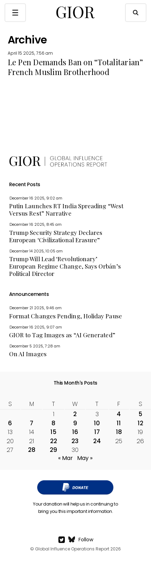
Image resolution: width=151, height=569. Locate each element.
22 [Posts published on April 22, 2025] (53, 441)
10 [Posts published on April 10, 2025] (97, 423)
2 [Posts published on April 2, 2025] (75, 414)
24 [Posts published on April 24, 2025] (97, 441)
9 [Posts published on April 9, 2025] (75, 423)
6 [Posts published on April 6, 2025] (10, 423)
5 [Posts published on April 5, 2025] (140, 414)
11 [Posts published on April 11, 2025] (119, 423)
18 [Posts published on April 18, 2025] (119, 432)
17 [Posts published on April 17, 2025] (97, 432)
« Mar (65, 458)
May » (84, 458)
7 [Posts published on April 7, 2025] (31, 423)
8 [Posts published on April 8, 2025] (53, 423)
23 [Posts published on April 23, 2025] (74, 441)
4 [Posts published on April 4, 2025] (119, 414)
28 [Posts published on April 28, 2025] (31, 450)
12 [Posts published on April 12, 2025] (140, 423)
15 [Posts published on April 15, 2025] (53, 432)
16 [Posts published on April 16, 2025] (75, 432)
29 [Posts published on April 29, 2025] (53, 450)
